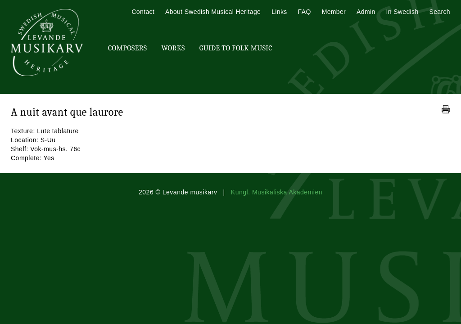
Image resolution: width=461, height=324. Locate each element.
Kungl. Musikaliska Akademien (276, 192)
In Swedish (402, 11)
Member (334, 11)
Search (439, 11)
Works (173, 48)
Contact (142, 11)
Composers (127, 48)
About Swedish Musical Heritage (213, 11)
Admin (366, 11)
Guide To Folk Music (235, 48)
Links (279, 11)
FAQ (304, 11)
